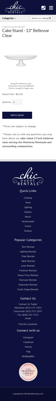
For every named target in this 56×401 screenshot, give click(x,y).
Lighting (28, 207)
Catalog (28, 197)
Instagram (28, 337)
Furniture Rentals (28, 270)
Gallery (28, 211)
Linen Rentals (28, 265)
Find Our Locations (28, 324)
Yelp (28, 351)
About (28, 216)
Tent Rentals (28, 246)
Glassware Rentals (28, 284)
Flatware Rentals (28, 279)
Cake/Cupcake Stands (13, 26)
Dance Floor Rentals (28, 275)
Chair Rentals (28, 256)
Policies (28, 230)
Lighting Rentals (28, 251)
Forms (28, 226)
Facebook (28, 342)
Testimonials (28, 221)
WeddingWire (28, 356)
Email (28, 318)
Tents (28, 202)
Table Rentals (28, 260)
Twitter (28, 346)
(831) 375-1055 (33, 307)
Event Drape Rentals (27, 289)
